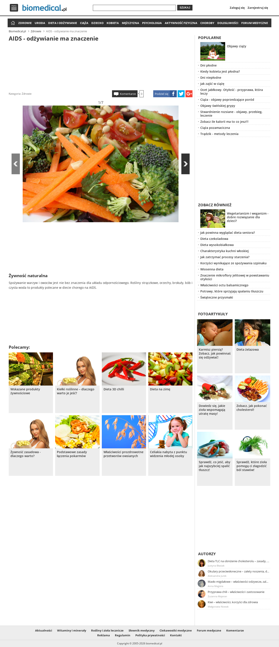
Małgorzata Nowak (218, 606)
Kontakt (176, 635)
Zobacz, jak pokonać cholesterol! (251, 408)
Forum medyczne (254, 23)
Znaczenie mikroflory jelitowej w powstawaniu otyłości (234, 277)
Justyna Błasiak (216, 565)
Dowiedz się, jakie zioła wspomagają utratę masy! (212, 410)
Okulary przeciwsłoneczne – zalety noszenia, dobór (239, 571)
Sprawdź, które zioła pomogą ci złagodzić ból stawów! (251, 466)
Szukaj (185, 7)
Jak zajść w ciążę (212, 84)
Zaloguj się (237, 8)
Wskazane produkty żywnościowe (25, 391)
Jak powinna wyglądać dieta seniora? (227, 232)
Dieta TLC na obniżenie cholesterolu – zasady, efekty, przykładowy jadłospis (239, 561)
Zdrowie (25, 23)
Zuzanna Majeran (217, 596)
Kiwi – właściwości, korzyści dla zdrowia (233, 602)
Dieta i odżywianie (62, 23)
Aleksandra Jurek (217, 575)
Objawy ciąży (236, 46)
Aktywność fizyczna (181, 23)
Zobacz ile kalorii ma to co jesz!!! (224, 121)
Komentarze (128, 94)
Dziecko (97, 23)
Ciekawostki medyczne (176, 630)
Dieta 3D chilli (114, 389)
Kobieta (113, 23)
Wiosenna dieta (211, 269)
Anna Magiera (215, 586)
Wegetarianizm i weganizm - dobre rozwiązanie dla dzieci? (248, 217)
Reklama (103, 635)
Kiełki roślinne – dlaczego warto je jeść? (75, 391)
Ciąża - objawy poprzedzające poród (227, 99)
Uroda (40, 23)
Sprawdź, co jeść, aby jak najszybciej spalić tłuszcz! (214, 466)
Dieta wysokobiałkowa (217, 245)
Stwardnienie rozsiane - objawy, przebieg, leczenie (231, 114)
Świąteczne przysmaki (216, 297)
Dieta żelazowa (247, 350)
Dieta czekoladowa (214, 239)
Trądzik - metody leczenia (219, 134)
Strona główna (12, 23)
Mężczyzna (130, 23)
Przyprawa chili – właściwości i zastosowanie (236, 592)
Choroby (207, 23)
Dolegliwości (227, 23)
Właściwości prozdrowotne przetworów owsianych (123, 454)
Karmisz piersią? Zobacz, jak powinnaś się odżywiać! (215, 353)
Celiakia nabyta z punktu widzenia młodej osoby (168, 454)
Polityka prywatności (150, 635)
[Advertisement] (100, 65)
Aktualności (43, 630)
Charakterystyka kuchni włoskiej (224, 251)
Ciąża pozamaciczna (215, 128)
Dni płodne (208, 65)
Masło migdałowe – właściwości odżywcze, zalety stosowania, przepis (239, 582)
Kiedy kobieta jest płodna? (220, 71)
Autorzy (207, 553)
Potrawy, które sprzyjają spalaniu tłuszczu (231, 291)
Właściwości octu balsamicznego (224, 285)
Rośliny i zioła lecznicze (107, 630)
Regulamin (122, 635)
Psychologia (152, 23)
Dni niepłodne (210, 77)
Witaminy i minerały (71, 630)
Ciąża (84, 23)
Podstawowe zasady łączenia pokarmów (72, 454)
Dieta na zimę (160, 389)
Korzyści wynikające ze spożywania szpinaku (233, 263)
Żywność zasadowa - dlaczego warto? (25, 454)
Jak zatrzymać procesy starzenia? (224, 257)
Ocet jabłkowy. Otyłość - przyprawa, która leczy (231, 92)
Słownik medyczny (142, 630)
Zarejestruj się (258, 8)
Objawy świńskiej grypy (217, 106)
